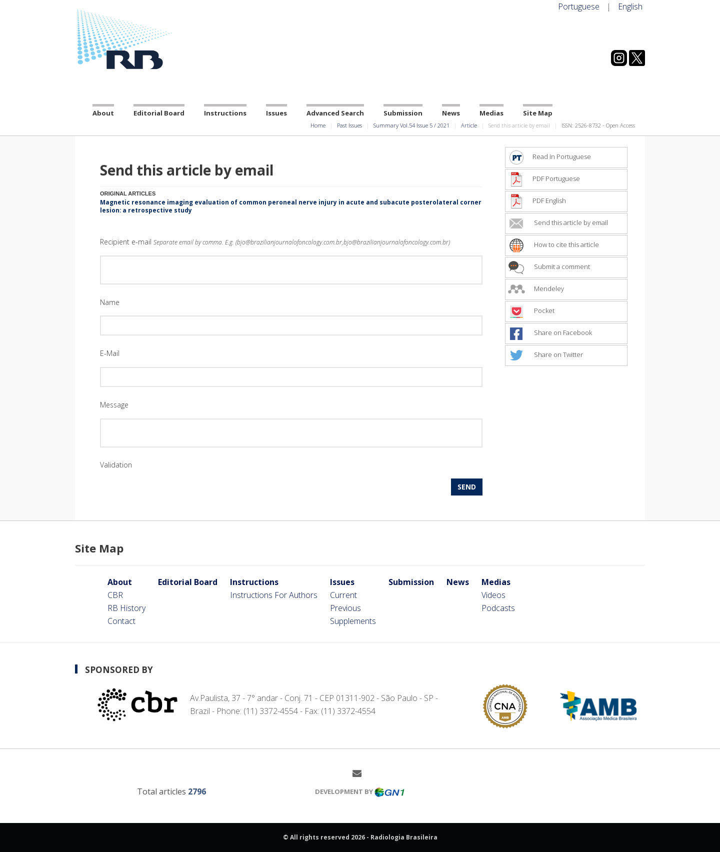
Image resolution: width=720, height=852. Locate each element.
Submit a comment (549, 266)
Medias (492, 113)
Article (469, 125)
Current (343, 595)
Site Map (537, 113)
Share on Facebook (550, 332)
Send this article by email (558, 222)
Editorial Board (159, 113)
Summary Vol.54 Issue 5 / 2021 (412, 125)
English (630, 6)
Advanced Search (335, 113)
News (451, 113)
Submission (403, 113)
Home (318, 125)
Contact (122, 621)
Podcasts (498, 608)
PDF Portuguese (544, 178)
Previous (345, 608)
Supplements (353, 621)
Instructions (225, 113)
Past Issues (349, 125)
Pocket (531, 310)
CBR (115, 595)
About (103, 113)
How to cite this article (553, 244)
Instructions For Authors (274, 595)
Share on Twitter (545, 354)
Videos (494, 595)
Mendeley (536, 288)
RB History (127, 608)
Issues (276, 113)
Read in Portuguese (549, 156)
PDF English (537, 200)
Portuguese (579, 6)
